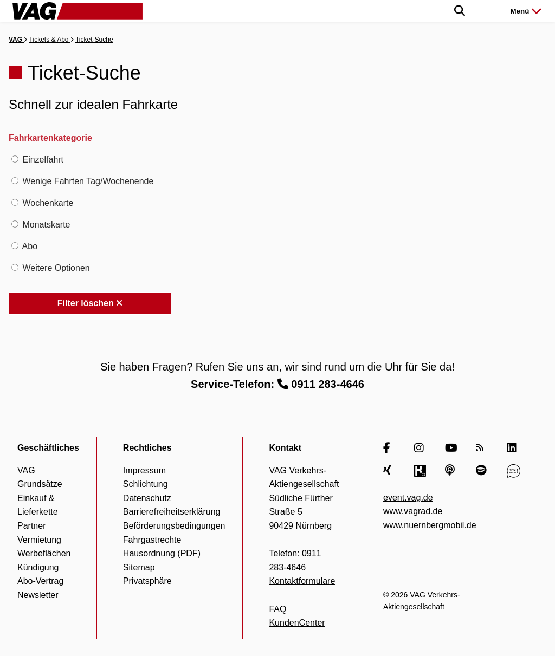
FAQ (277, 609)
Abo (29, 246)
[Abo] (14, 245)
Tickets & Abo (49, 39)
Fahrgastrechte (152, 539)
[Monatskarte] (14, 224)
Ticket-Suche (94, 39)
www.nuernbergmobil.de (429, 525)
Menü (526, 11)
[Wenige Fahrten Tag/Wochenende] (14, 180)
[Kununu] (421, 471)
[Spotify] (482, 471)
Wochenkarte (47, 202)
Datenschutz (147, 498)
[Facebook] (390, 448)
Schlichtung (145, 484)
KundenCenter (297, 622)
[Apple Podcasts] (452, 471)
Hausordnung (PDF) (162, 553)
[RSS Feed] (482, 448)
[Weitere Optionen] (14, 267)
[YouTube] (452, 448)
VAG (16, 39)
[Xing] (390, 471)
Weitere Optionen (55, 267)
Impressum (144, 470)
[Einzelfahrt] (14, 159)
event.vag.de (408, 497)
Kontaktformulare (302, 581)
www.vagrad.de (412, 511)
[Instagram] (421, 448)
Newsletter (38, 595)
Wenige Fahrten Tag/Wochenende (87, 181)
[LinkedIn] (513, 448)
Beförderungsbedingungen (174, 525)
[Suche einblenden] (348, 11)
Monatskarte (46, 224)
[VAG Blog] (513, 471)
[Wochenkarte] (14, 202)
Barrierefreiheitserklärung (172, 511)
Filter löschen (89, 303)
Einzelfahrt (42, 159)
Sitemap (139, 567)
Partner (31, 525)
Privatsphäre (147, 581)
